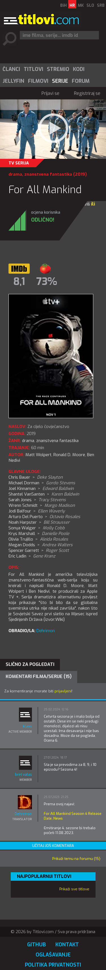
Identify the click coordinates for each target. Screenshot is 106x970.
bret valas (23, 774)
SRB (101, 5)
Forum (81, 81)
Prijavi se (50, 93)
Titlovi (33, 69)
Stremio (58, 69)
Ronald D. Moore (69, 455)
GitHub (36, 944)
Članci (11, 69)
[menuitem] (11, 69)
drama (15, 174)
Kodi (79, 69)
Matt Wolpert (38, 455)
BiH (63, 5)
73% (46, 281)
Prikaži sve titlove (74, 889)
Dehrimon (45, 631)
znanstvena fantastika (48, 174)
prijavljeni (63, 691)
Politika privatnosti (53, 965)
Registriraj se (87, 93)
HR (72, 5)
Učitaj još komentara (53, 845)
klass (27, 726)
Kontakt (67, 944)
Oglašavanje (53, 954)
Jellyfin (13, 81)
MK (81, 5)
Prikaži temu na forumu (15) (76, 858)
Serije (60, 81)
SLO (90, 5)
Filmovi (38, 81)
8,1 (19, 281)
